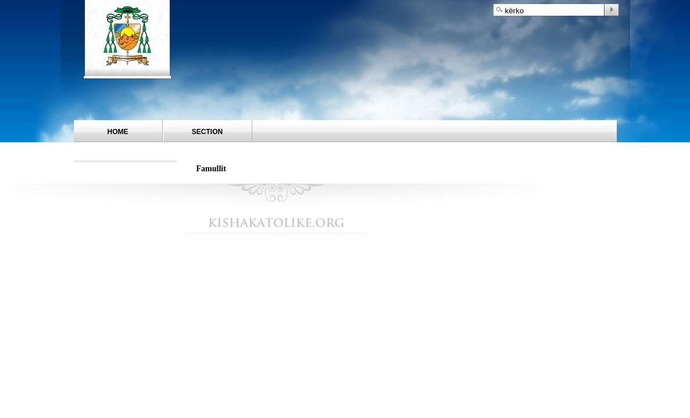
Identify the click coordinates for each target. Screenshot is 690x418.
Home (118, 132)
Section (207, 132)
